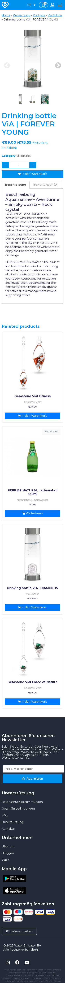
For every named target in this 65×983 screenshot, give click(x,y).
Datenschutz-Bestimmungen (22, 802)
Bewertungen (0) (45, 184)
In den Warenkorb (34, 174)
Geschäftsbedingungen (18, 808)
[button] (60, 5)
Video (6, 860)
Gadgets (39, 15)
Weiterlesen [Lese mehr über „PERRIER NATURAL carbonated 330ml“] (34, 513)
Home (6, 15)
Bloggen (8, 853)
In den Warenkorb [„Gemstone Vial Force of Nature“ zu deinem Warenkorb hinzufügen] (34, 701)
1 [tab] (20, 99)
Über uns (8, 846)
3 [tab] (45, 99)
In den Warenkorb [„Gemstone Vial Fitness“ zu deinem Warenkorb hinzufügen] (34, 415)
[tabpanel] (32, 59)
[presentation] (20, 99)
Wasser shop (21, 15)
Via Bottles (55, 15)
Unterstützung (12, 822)
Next (58, 65)
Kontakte (8, 828)
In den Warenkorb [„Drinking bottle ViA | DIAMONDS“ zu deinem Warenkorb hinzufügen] (34, 607)
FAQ (5, 815)
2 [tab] (32, 99)
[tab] (16, 185)
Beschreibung (15, 184)
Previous (6, 65)
